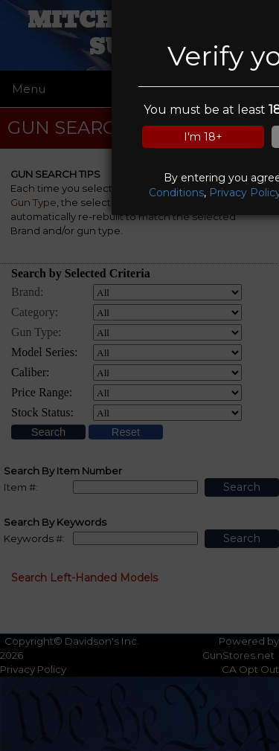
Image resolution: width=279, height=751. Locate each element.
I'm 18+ (203, 137)
